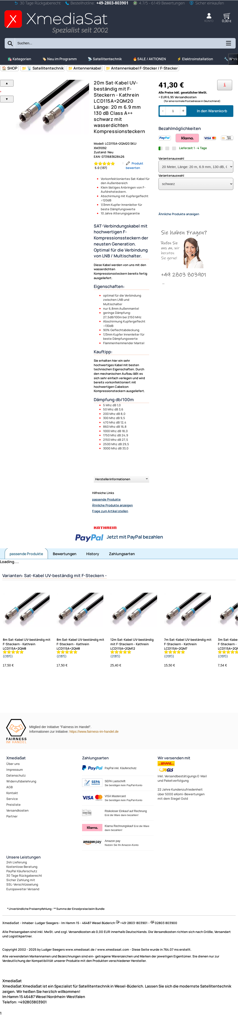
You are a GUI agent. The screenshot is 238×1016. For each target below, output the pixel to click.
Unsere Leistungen (23, 857)
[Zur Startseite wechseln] (56, 34)
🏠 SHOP (9, 68)
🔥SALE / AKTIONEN (149, 58)
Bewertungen (64, 553)
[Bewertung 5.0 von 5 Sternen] (107, 165)
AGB (9, 787)
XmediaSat (16, 757)
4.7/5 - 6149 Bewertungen (159, 3)
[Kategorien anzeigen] (228, 45)
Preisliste (13, 804)
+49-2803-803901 (112, 3)
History (92, 553)
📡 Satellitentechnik (105, 58)
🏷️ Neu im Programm (59, 58)
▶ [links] (233, 59)
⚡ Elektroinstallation (195, 58)
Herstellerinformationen (112, 479)
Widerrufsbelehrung (21, 781)
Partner (12, 816)
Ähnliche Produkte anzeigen (112, 505)
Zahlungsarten (122, 553)
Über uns (13, 764)
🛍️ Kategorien (19, 58)
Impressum (14, 769)
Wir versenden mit (174, 757)
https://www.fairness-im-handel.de (94, 731)
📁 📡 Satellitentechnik (43, 68)
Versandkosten (17, 810)
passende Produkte (106, 499)
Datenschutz (16, 775)
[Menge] (173, 111)
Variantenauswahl (171, 158)
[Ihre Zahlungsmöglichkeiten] (224, 85)
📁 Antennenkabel (84, 68)
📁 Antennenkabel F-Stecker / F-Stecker (142, 68)
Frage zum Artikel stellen (110, 511)
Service (12, 799)
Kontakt (12, 793)
